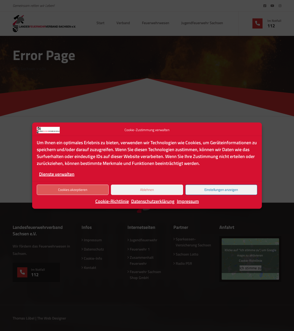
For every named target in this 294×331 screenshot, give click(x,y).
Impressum (188, 200)
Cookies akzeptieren (72, 189)
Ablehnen (147, 189)
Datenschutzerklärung (153, 200)
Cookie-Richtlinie (112, 200)
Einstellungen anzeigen (221, 189)
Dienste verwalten (56, 173)
